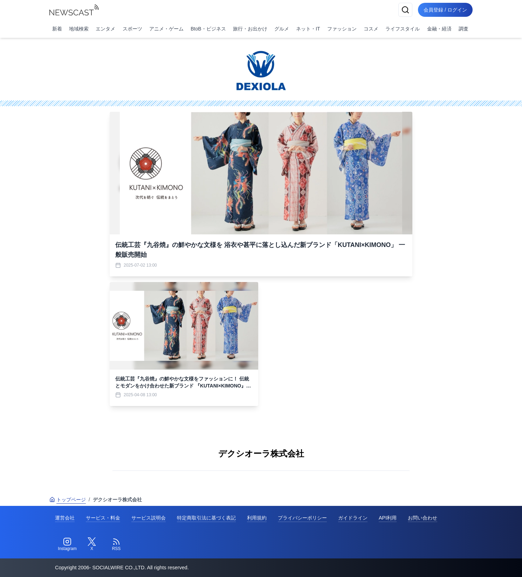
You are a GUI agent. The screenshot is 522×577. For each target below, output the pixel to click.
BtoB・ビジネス (208, 29)
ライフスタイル (402, 29)
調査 (463, 29)
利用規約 (257, 518)
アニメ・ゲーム (166, 29)
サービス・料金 (103, 518)
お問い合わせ (422, 518)
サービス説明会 (148, 518)
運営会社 (65, 518)
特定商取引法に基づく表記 (206, 518)
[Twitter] (92, 544)
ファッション (342, 29)
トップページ (67, 499)
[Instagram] (67, 544)
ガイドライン (353, 518)
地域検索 (79, 29)
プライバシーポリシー (302, 518)
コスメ (371, 29)
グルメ (281, 29)
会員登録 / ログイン (445, 10)
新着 (57, 29)
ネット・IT (308, 29)
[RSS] (116, 544)
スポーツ (132, 29)
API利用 (388, 518)
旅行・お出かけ (250, 29)
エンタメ (105, 29)
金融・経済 (439, 29)
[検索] (405, 10)
